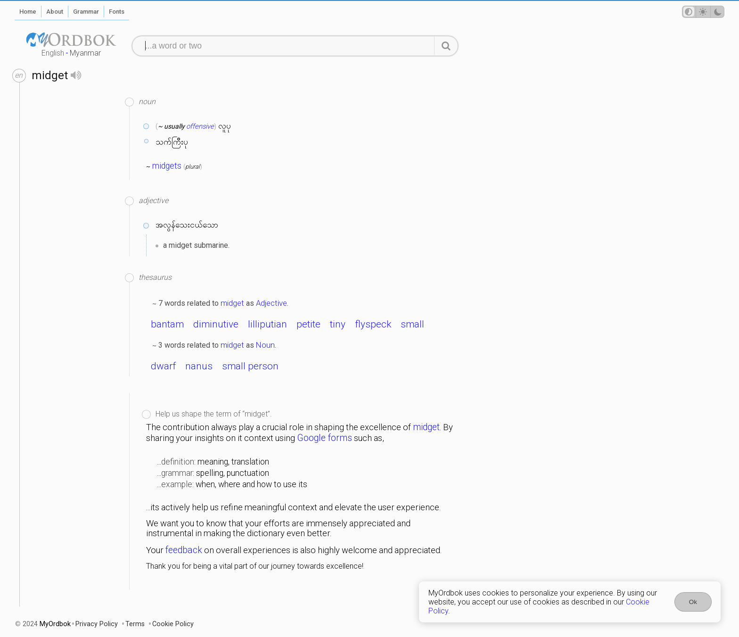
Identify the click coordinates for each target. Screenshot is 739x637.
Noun (265, 345)
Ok (693, 601)
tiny (337, 324)
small (412, 324)
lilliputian (267, 324)
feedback (183, 550)
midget (232, 303)
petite (308, 324)
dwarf (163, 366)
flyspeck (373, 324)
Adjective (271, 303)
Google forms (324, 438)
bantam (167, 324)
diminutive (215, 324)
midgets (166, 166)
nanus (199, 366)
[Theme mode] (703, 12)
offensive (200, 126)
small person (250, 366)
